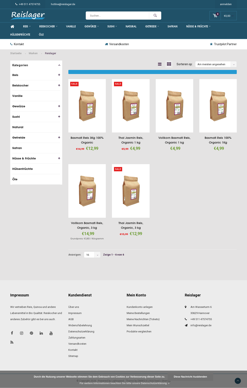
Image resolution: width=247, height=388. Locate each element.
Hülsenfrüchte (20, 34)
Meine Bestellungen (138, 313)
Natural (131, 26)
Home (12, 26)
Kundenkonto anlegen (140, 306)
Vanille (71, 26)
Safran (172, 26)
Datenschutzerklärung (81, 331)
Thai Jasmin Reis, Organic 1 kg (130, 140)
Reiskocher (48, 26)
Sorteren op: (185, 64)
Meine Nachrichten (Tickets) (143, 319)
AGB (71, 319)
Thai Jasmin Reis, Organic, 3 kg (130, 225)
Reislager (50, 53)
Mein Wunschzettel (138, 325)
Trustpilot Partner (223, 44)
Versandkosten (117, 44)
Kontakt (17, 44)
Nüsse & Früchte (198, 26)
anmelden (226, 4)
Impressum (75, 313)
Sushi (112, 26)
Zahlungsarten (76, 337)
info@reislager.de (201, 325)
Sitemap (73, 356)
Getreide (152, 26)
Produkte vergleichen (139, 331)
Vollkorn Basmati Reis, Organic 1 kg (174, 140)
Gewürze (92, 26)
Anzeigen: (74, 254)
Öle (41, 34)
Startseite (15, 53)
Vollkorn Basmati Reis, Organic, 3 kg (87, 225)
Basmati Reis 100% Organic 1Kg (218, 140)
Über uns (73, 306)
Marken (33, 53)
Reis (26, 26)
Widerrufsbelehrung (80, 325)
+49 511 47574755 (27, 4)
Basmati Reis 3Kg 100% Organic (87, 140)
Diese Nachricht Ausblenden (190, 376)
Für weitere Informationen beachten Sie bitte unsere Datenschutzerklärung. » (124, 383)
